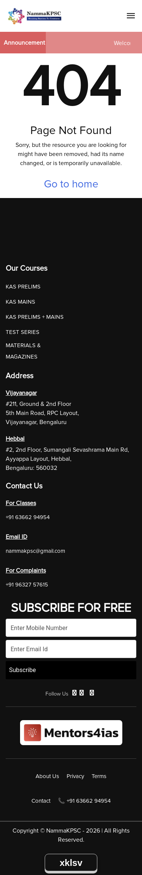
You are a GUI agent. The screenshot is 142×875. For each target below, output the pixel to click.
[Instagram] (92, 692)
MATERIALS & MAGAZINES (23, 351)
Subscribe (22, 670)
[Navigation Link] (131, 17)
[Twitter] (82, 692)
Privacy (75, 776)
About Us (47, 776)
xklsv (70, 863)
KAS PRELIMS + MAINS (35, 317)
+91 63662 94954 (28, 517)
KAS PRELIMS (23, 286)
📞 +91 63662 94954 (84, 800)
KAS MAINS (20, 301)
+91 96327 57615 (27, 584)
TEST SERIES (22, 332)
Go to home (71, 184)
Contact (40, 800)
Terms (99, 776)
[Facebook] (74, 692)
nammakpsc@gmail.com (35, 550)
